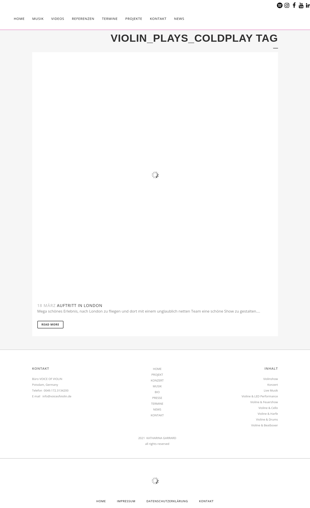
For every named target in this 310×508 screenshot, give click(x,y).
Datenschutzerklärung (167, 501)
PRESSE (157, 398)
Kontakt (206, 501)
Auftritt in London (79, 305)
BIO (157, 392)
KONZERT (157, 380)
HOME (157, 369)
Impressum (126, 501)
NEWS (157, 409)
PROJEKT (157, 375)
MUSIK (157, 386)
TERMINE (157, 404)
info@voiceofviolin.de (56, 396)
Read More (50, 324)
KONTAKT (157, 415)
